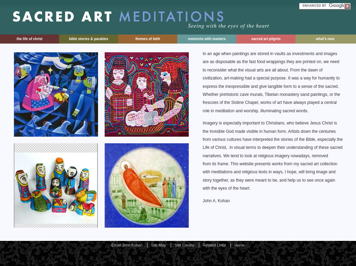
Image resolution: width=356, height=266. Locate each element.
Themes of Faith (147, 39)
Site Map (158, 245)
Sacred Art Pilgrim (266, 39)
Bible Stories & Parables (88, 39)
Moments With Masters (207, 39)
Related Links (214, 245)
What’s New (325, 39)
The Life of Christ (29, 39)
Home (239, 245)
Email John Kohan (127, 245)
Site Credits (184, 245)
